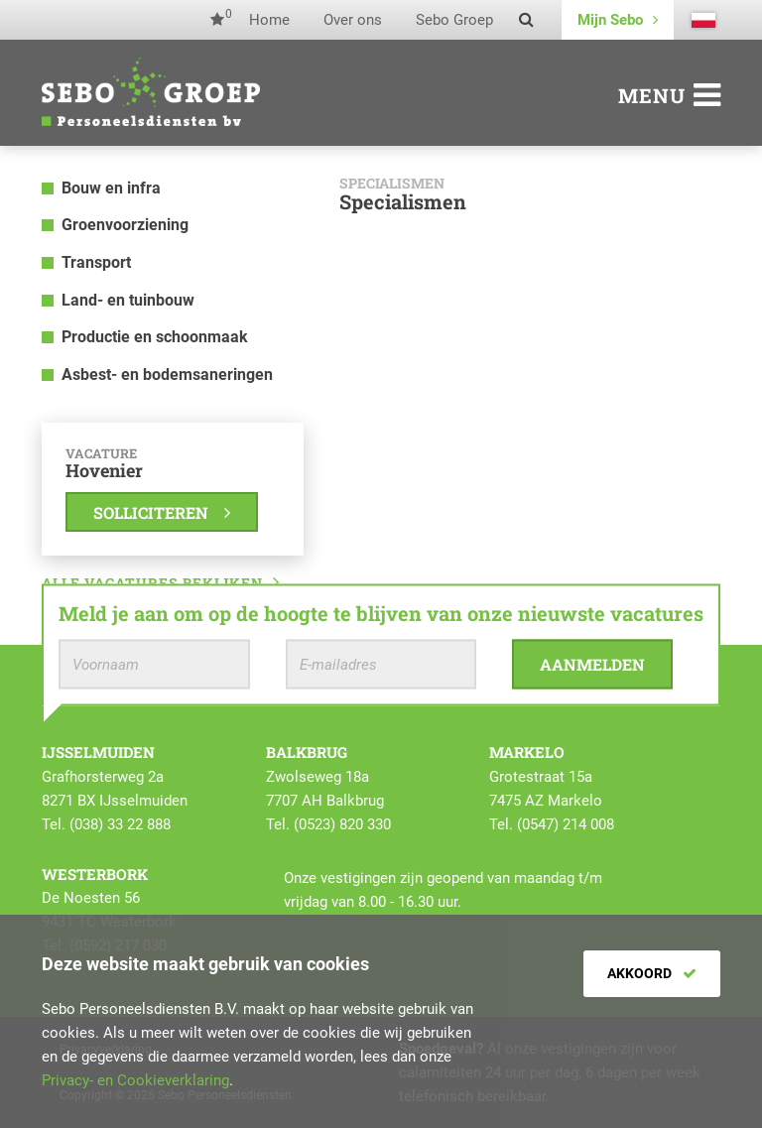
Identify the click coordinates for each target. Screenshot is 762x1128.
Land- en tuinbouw (128, 300)
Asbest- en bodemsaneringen (167, 374)
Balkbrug (306, 752)
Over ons (352, 20)
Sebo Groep (454, 20)
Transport (96, 262)
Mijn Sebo (617, 20)
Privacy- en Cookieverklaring (135, 1080)
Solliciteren (161, 512)
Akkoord (652, 973)
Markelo (527, 752)
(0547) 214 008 (565, 824)
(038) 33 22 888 (120, 824)
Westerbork (95, 874)
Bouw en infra (111, 188)
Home (269, 20)
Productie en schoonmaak (155, 336)
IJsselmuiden (98, 752)
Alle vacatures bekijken (161, 582)
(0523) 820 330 (342, 824)
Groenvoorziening (125, 224)
